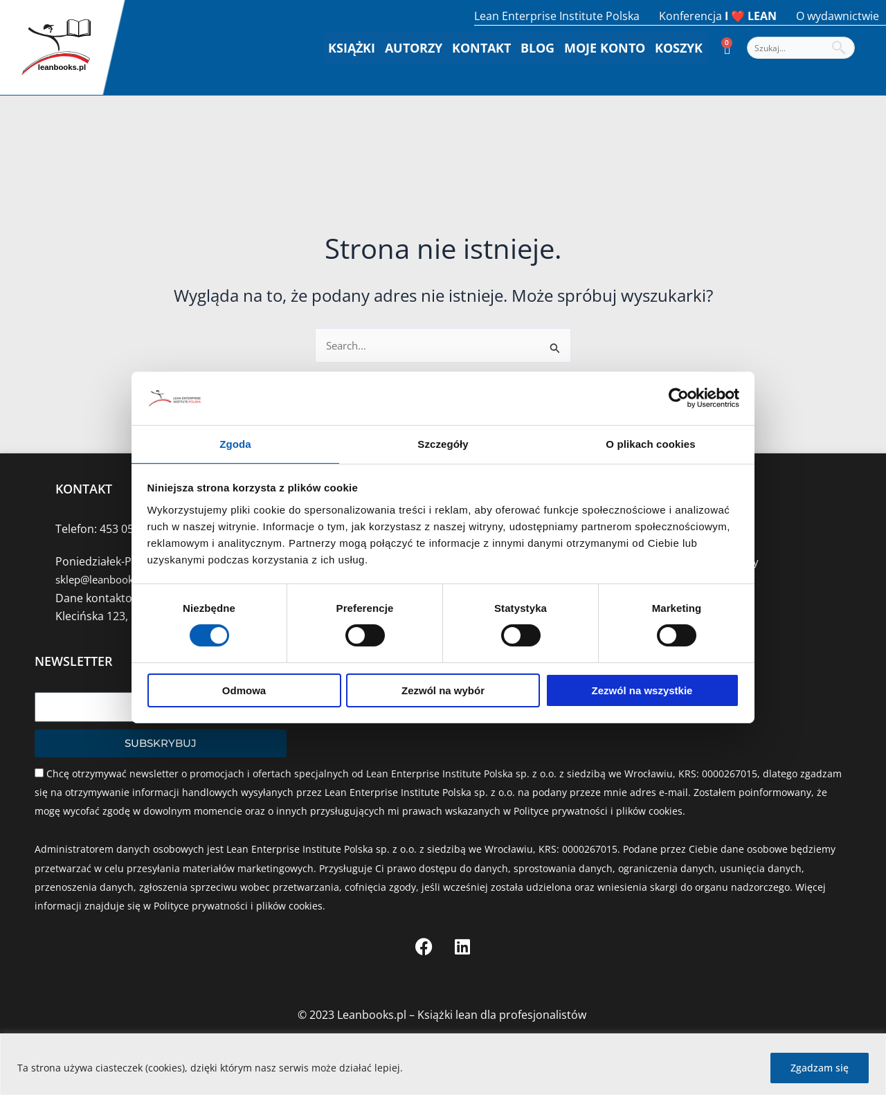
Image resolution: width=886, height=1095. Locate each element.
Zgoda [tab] (235, 443)
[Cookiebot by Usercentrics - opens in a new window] (678, 397)
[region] (443, 1064)
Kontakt (481, 48)
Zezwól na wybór (443, 691)
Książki (351, 48)
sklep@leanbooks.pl (107, 579)
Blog (537, 48)
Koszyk (679, 48)
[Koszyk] (727, 48)
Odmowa (244, 691)
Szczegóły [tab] (442, 443)
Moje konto (604, 48)
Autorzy (413, 48)
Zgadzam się (819, 1067)
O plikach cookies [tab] (650, 443)
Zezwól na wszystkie (642, 691)
